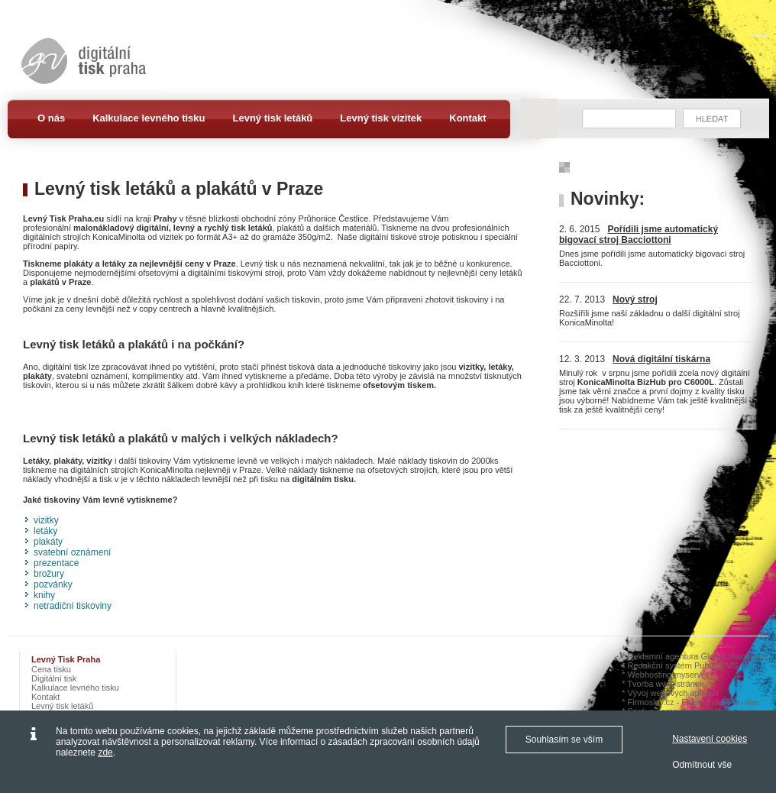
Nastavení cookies (709, 738)
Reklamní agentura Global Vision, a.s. (698, 656)
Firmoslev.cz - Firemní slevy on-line (693, 702)
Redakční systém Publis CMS (683, 665)
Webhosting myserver (668, 674)
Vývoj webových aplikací (673, 693)
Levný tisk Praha (65, 659)
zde (105, 752)
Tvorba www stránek (665, 683)
